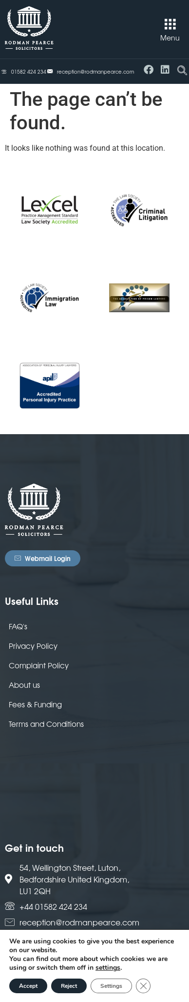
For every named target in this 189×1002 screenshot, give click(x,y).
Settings (111, 986)
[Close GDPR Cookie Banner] (143, 986)
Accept (28, 986)
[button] (170, 24)
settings (107, 967)
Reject (69, 986)
